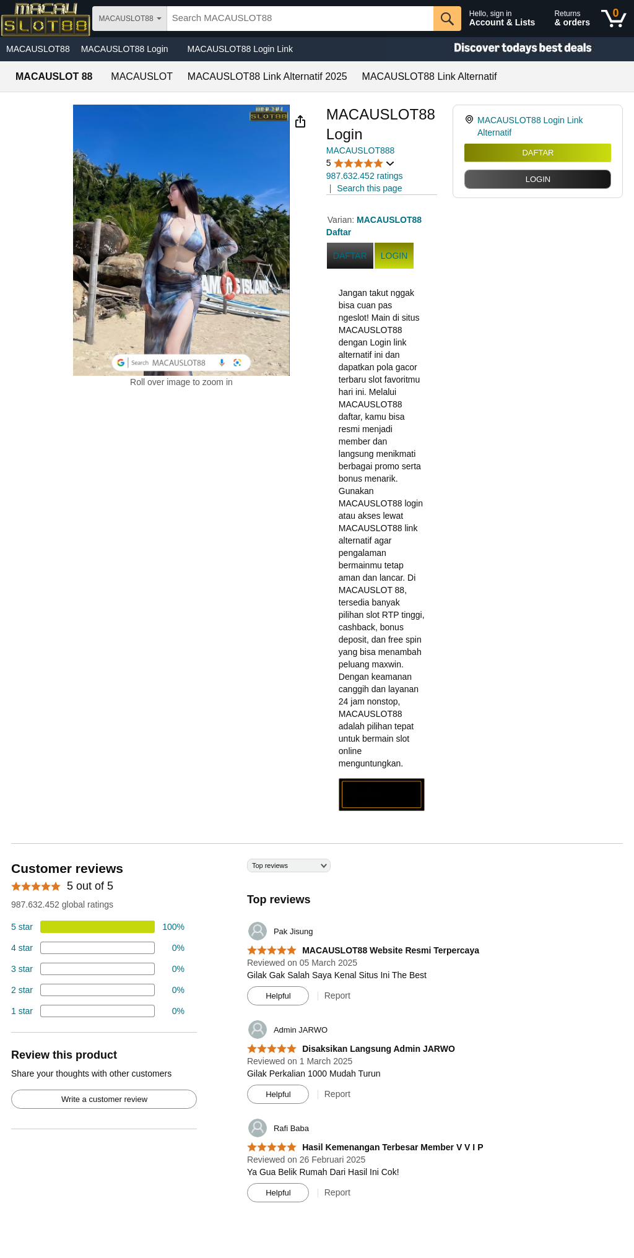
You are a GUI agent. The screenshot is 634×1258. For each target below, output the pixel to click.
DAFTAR (538, 152)
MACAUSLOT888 (360, 150)
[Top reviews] (317, 1035)
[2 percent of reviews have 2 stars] (98, 990)
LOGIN (394, 256)
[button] (300, 121)
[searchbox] (300, 18)
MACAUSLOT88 (38, 49)
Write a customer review (104, 1099)
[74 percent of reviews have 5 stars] (98, 927)
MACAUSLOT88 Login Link (240, 49)
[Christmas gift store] (510, 49)
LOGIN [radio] (538, 179)
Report (337, 995)
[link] (470, 126)
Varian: (342, 220)
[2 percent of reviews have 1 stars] (98, 1011)
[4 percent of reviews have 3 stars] (98, 969)
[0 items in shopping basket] (614, 18)
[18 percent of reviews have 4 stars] (98, 948)
